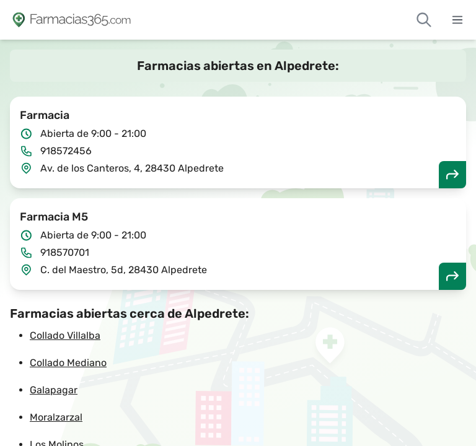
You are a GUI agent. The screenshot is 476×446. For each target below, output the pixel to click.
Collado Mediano (68, 363)
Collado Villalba (65, 335)
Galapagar (53, 390)
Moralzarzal (56, 417)
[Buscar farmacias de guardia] (423, 20)
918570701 (64, 252)
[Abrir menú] (457, 19)
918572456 (66, 151)
